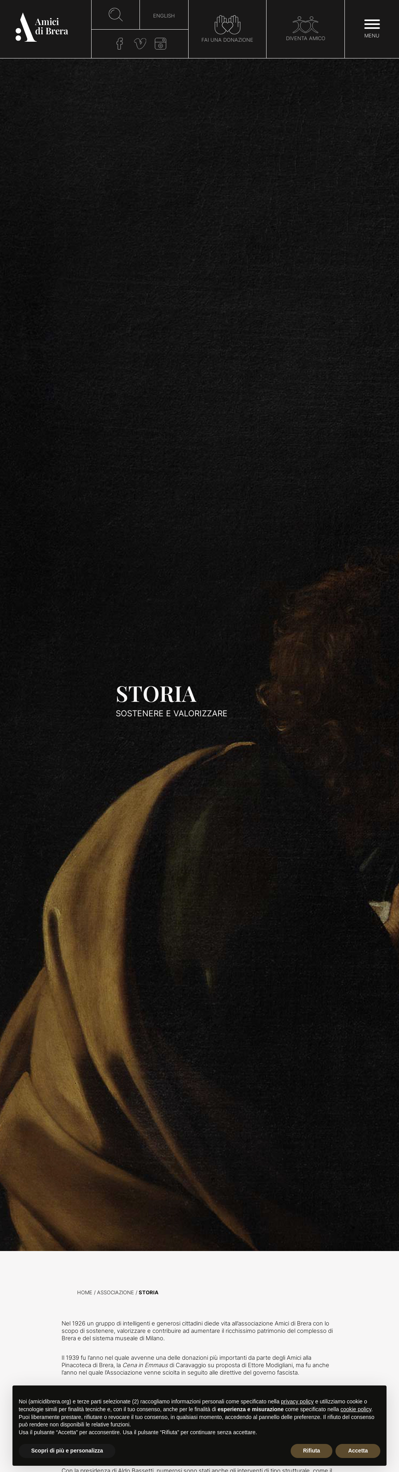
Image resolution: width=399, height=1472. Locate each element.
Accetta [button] (358, 1450)
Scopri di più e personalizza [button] (67, 1450)
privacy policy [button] (297, 1401)
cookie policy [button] (356, 1409)
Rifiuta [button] (311, 1450)
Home (84, 1292)
